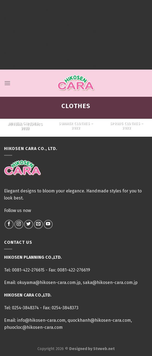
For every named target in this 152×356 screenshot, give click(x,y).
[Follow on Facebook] (9, 224)
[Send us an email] (38, 224)
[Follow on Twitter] (28, 224)
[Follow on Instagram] (18, 224)
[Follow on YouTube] (48, 224)
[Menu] (7, 83)
